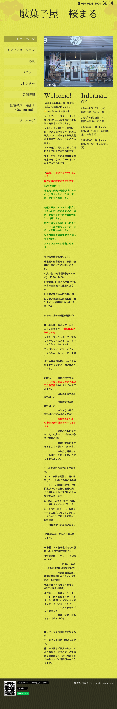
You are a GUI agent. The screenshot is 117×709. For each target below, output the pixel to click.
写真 (32, 61)
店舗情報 (28, 94)
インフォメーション (21, 50)
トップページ (25, 39)
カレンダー (27, 83)
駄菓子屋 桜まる (58, 14)
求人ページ (27, 120)
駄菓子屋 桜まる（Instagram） (22, 107)
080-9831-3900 (91, 3)
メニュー (28, 72)
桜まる (85, 683)
